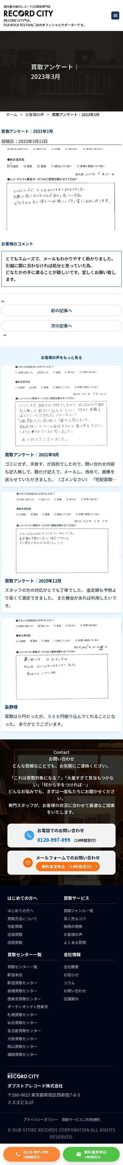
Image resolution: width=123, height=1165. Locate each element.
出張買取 (14, 934)
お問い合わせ (75, 990)
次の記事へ (61, 325)
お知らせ (71, 974)
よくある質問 (75, 942)
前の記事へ (61, 310)
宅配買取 (14, 926)
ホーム (11, 114)
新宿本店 (14, 974)
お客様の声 (34, 114)
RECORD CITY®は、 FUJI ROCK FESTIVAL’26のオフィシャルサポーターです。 (45, 22)
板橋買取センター (22, 990)
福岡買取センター (22, 1054)
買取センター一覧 (22, 966)
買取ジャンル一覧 (78, 910)
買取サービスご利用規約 (81, 1119)
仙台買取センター (22, 1022)
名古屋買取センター (24, 1030)
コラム (69, 982)
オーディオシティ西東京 (27, 1006)
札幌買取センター (22, 1014)
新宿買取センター (22, 982)
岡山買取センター (22, 1046)
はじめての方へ (20, 910)
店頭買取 (14, 942)
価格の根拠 (73, 926)
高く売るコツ (75, 918)
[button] (68, 866)
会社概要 (71, 966)
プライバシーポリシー (40, 1119)
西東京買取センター (24, 998)
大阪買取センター (22, 1038)
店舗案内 (71, 998)
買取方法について (22, 918)
